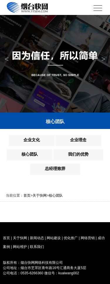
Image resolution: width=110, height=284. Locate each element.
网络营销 (88, 238)
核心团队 (29, 154)
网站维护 (20, 247)
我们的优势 (78, 154)
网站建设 (54, 238)
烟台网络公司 (36, 278)
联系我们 (37, 247)
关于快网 (40, 195)
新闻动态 (37, 238)
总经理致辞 (55, 168)
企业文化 (31, 139)
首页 (27, 195)
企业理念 (78, 139)
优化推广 (71, 238)
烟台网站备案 (74, 263)
